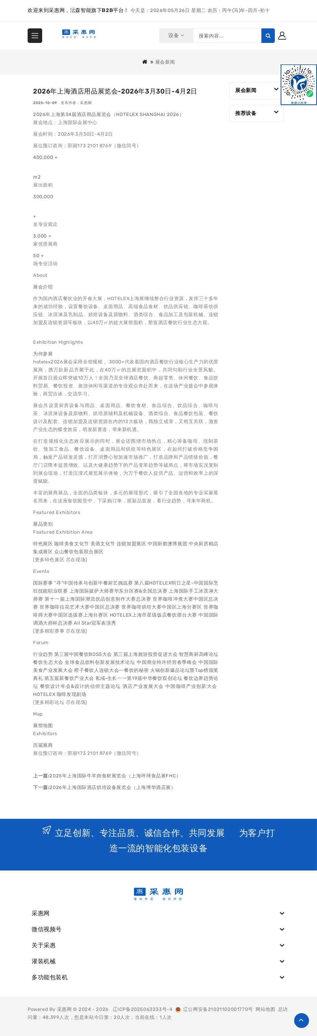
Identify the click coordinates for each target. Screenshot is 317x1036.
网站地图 (265, 1009)
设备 (175, 35)
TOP (301, 1020)
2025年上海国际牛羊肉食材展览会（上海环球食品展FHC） (115, 775)
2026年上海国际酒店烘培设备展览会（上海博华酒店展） (112, 787)
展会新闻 (165, 62)
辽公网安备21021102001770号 (214, 1009)
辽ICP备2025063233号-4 (143, 1009)
